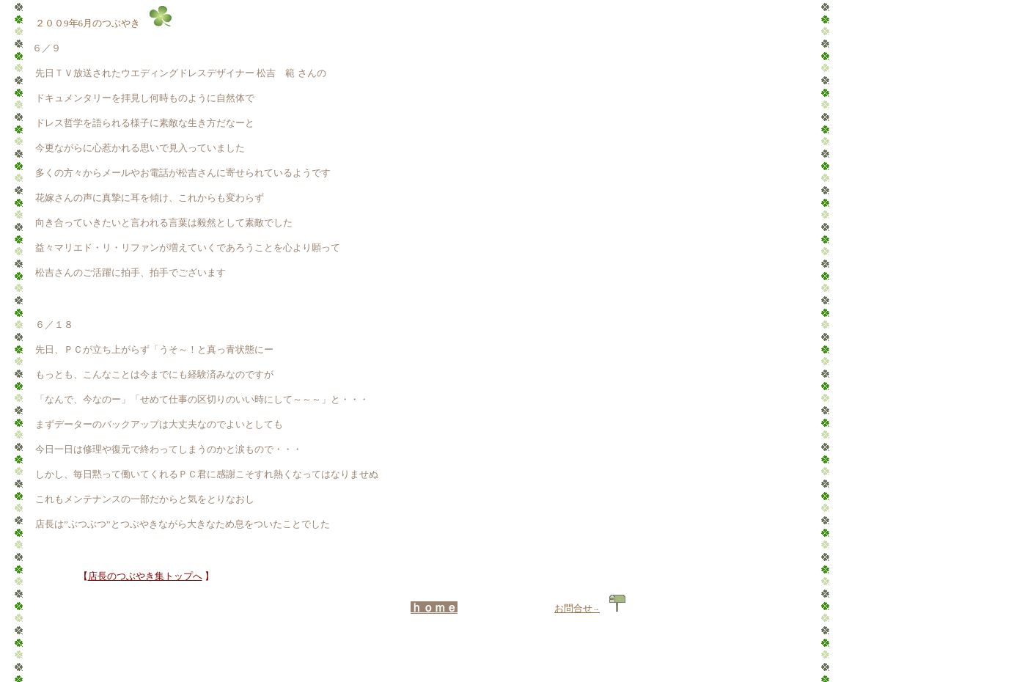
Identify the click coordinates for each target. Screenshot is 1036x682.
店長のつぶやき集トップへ (145, 576)
